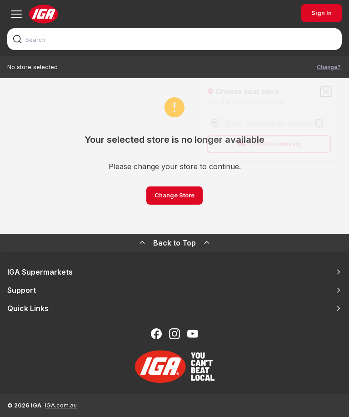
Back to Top (174, 242)
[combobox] (174, 39)
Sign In (321, 13)
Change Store (174, 195)
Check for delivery (269, 145)
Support (174, 290)
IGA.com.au (61, 405)
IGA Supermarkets (174, 271)
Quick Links (174, 308)
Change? (329, 67)
